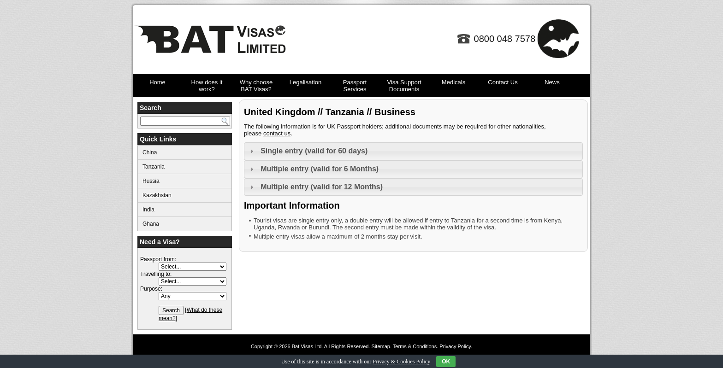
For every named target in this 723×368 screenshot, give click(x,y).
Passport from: (158, 259)
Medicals (453, 82)
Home (157, 82)
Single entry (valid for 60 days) (314, 151)
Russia (151, 181)
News (552, 82)
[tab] (413, 151)
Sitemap (381, 346)
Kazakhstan (157, 195)
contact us (276, 133)
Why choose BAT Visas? (256, 86)
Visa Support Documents (404, 86)
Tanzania (153, 167)
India (148, 209)
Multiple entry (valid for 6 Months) (320, 169)
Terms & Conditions (415, 346)
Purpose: (151, 289)
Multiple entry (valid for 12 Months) (322, 187)
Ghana (150, 224)
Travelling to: (156, 274)
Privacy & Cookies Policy (401, 361)
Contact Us (502, 82)
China (149, 152)
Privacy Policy (455, 346)
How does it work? (207, 86)
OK (446, 361)
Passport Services (355, 86)
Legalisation (305, 82)
